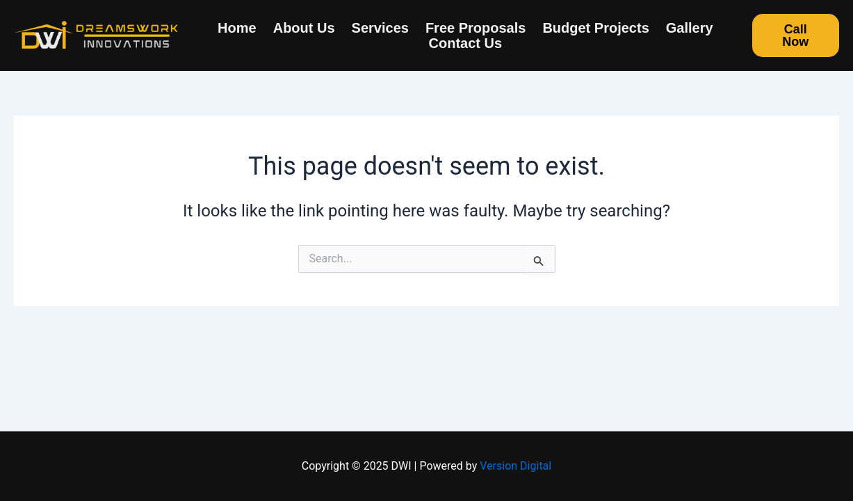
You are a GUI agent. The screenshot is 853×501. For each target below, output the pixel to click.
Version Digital (515, 465)
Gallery (689, 27)
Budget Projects (595, 27)
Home (237, 27)
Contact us (466, 43)
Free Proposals (475, 27)
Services (380, 27)
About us (304, 27)
